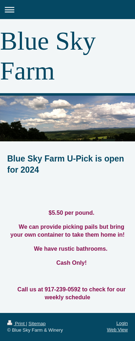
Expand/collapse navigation (67, 9)
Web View (117, 329)
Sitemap (37, 323)
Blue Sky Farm (48, 56)
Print (16, 323)
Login (122, 323)
